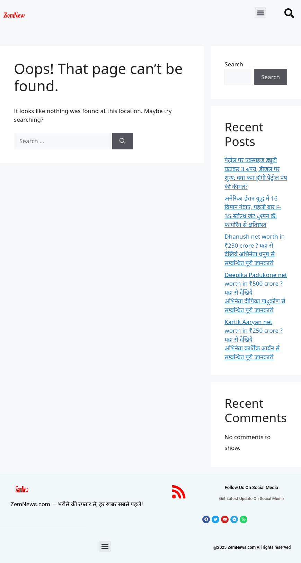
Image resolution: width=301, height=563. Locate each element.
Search (233, 64)
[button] (260, 12)
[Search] (122, 141)
